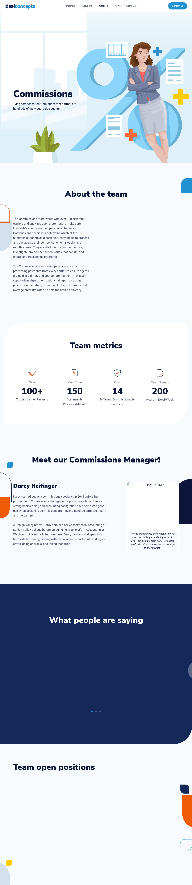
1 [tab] (92, 712)
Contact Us (177, 5)
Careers (104, 5)
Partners (72, 5)
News (118, 5)
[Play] (55, 689)
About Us (132, 5)
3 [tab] (100, 712)
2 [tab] (96, 712)
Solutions (88, 5)
